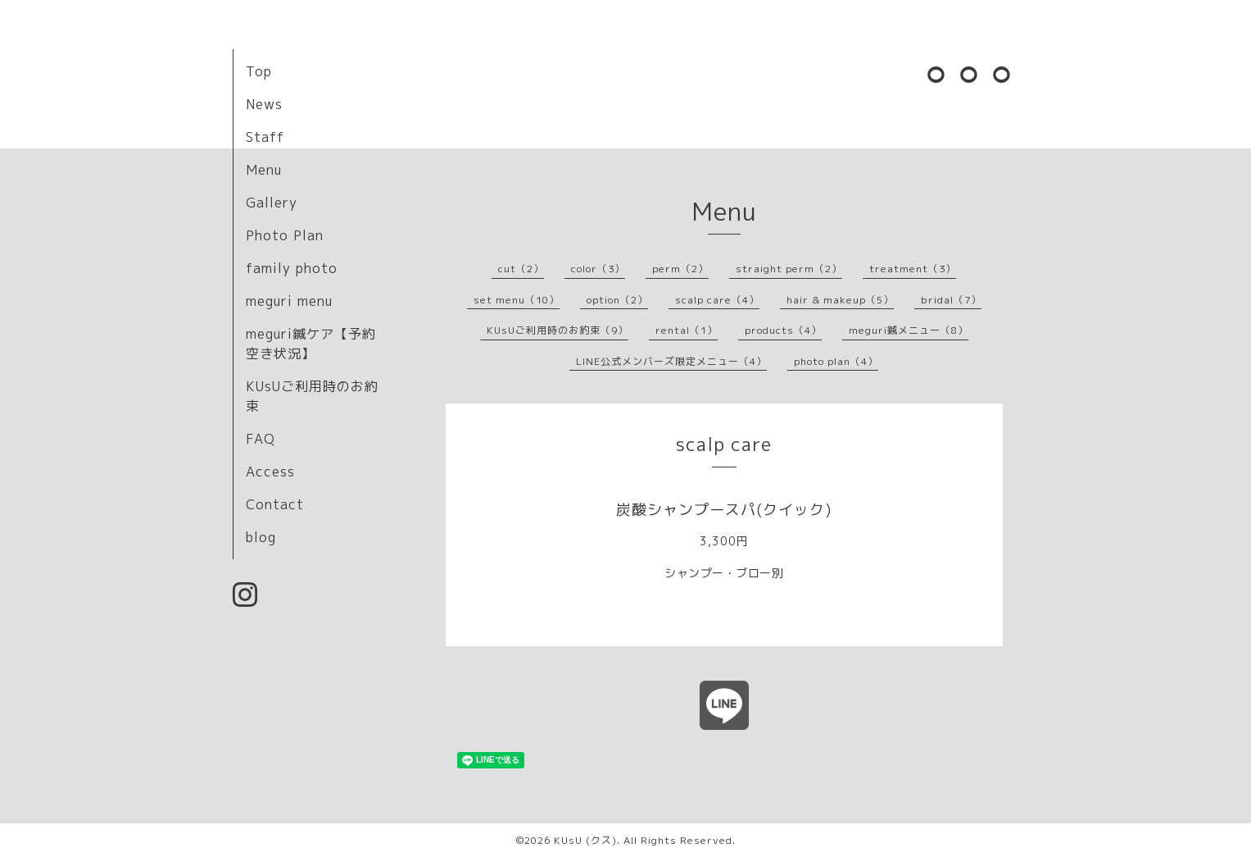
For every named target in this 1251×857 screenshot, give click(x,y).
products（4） (783, 330)
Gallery (271, 203)
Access (270, 472)
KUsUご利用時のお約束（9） (557, 330)
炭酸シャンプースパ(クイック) (724, 509)
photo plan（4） (836, 361)
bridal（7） (951, 300)
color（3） (598, 269)
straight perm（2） (789, 269)
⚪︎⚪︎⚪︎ (970, 74)
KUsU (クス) (585, 840)
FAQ (260, 439)
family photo (292, 268)
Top (259, 71)
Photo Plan (285, 235)
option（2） (617, 300)
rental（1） (686, 330)
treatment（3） (912, 269)
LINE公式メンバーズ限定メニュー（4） (671, 361)
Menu (264, 170)
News (264, 104)
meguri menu (289, 301)
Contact (275, 504)
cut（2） (521, 269)
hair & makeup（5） (840, 300)
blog (261, 537)
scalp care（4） (717, 300)
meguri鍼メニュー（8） (908, 330)
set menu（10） (517, 300)
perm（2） (680, 269)
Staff (265, 137)
